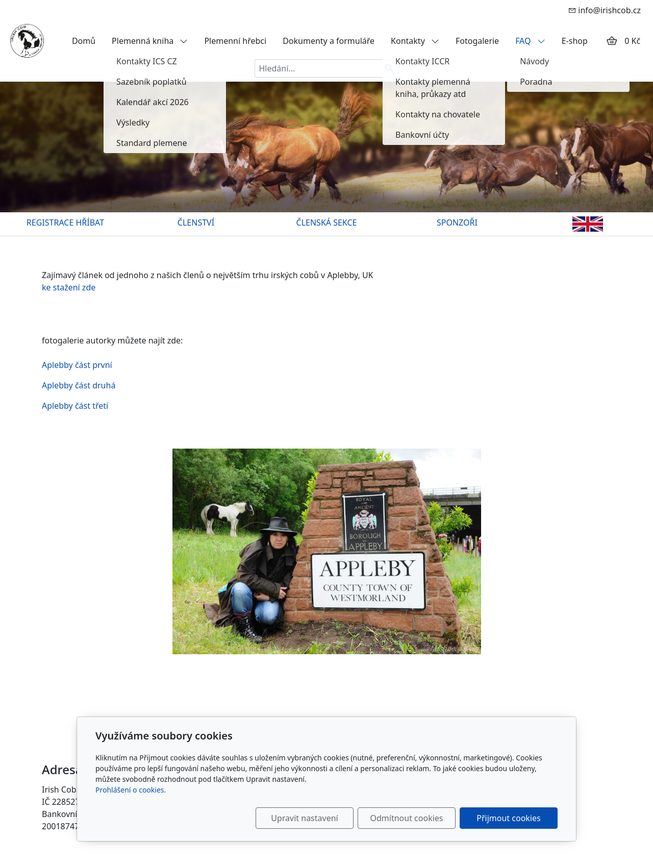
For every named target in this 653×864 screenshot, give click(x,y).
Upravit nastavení (304, 818)
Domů (83, 40)
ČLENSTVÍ (196, 222)
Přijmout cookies (508, 818)
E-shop (575, 40)
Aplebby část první (77, 365)
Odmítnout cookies (406, 818)
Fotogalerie (477, 40)
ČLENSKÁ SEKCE (326, 222)
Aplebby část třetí (261, 527)
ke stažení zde (68, 287)
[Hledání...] (317, 68)
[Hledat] (389, 68)
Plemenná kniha (150, 40)
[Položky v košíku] (611, 41)
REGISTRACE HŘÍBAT (65, 222)
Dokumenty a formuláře (328, 40)
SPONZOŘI (457, 222)
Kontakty (415, 40)
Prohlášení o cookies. (130, 790)
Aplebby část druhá (78, 385)
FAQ (530, 40)
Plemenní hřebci (235, 40)
